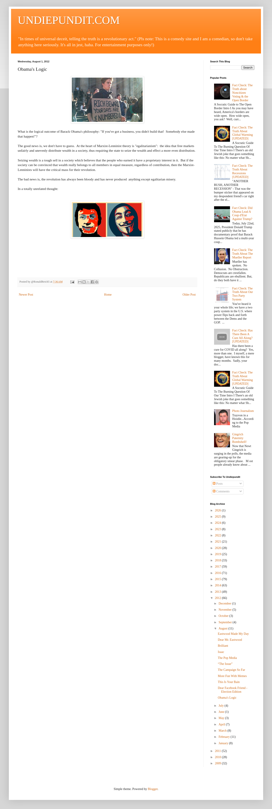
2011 (218, 751)
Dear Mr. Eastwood (230, 639)
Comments (221, 491)
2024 (218, 522)
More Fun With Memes (232, 676)
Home (108, 294)
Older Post (189, 294)
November (225, 609)
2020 (218, 548)
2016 (218, 573)
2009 (218, 763)
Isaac (221, 652)
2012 (218, 598)
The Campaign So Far (231, 669)
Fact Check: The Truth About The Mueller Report (242, 253)
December (225, 603)
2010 (218, 757)
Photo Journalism (243, 411)
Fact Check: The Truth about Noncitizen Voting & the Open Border (242, 93)
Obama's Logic (227, 697)
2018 (218, 560)
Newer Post (26, 294)
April (222, 724)
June (221, 711)
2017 (218, 566)
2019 (218, 554)
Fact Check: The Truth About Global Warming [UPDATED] (242, 133)
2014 (218, 585)
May (221, 718)
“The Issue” (225, 664)
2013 (218, 591)
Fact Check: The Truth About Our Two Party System (242, 294)
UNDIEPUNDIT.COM (69, 20)
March (222, 730)
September (225, 622)
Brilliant (223, 645)
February (224, 736)
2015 (218, 579)
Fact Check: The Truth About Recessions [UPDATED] (242, 171)
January (223, 743)
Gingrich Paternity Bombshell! (239, 438)
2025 (218, 516)
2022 (218, 535)
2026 (218, 510)
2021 (218, 541)
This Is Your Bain (229, 682)
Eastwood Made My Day (233, 633)
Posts (218, 483)
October (223, 616)
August (223, 628)
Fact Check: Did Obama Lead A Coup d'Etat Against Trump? (242, 213)
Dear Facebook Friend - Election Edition (232, 689)
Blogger (152, 789)
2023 (218, 529)
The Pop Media (227, 658)
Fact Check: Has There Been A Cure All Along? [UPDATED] (242, 336)
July (221, 705)
